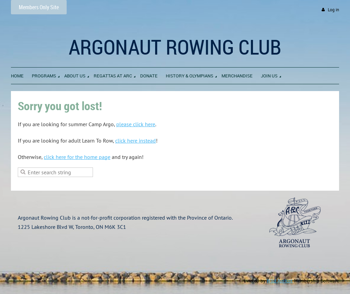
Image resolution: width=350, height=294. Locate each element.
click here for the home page (77, 156)
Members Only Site (39, 7)
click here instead (135, 140)
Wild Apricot (280, 281)
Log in (333, 10)
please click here (135, 124)
